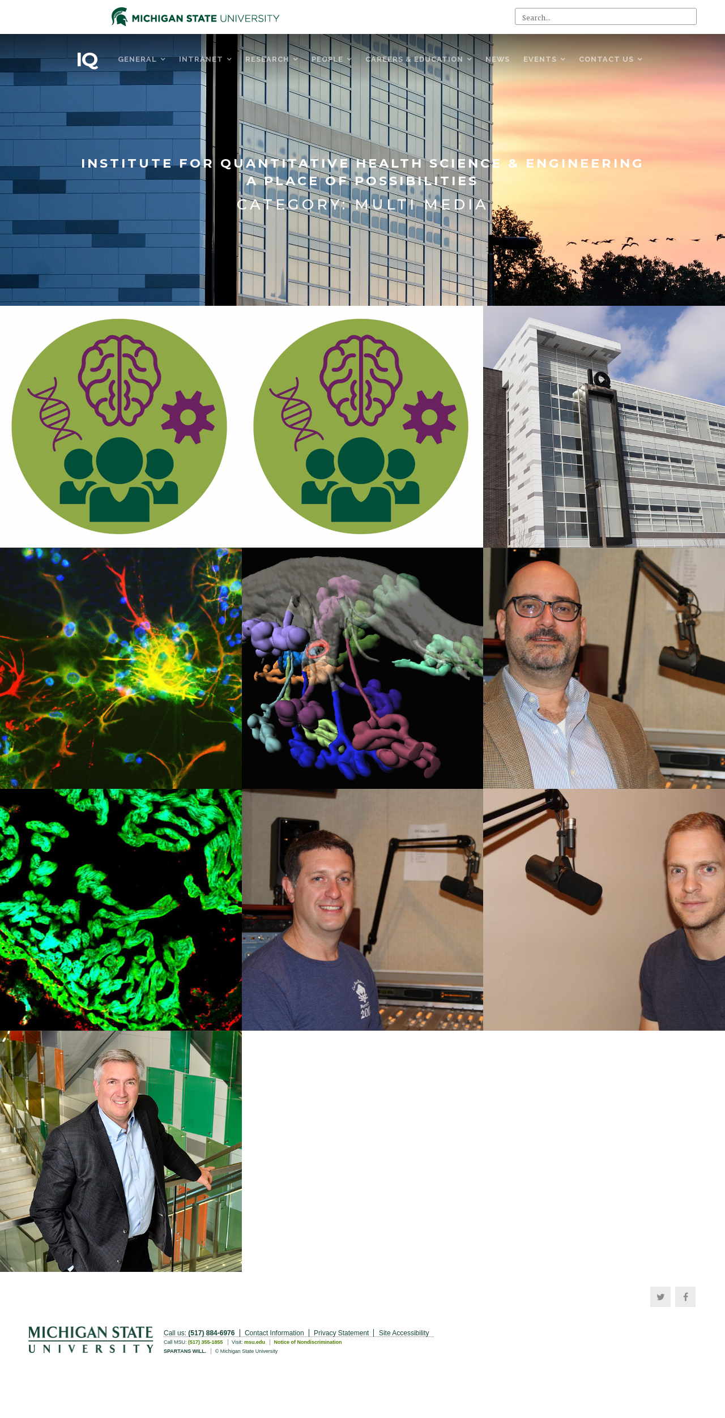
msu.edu (254, 1342)
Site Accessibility (404, 1333)
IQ (86, 59)
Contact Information (274, 1333)
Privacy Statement (341, 1333)
